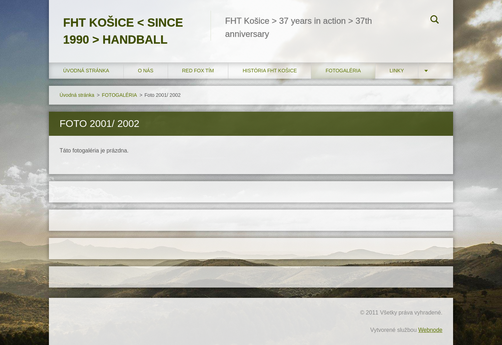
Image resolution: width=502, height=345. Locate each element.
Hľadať (434, 20)
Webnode (430, 330)
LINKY (397, 70)
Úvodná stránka (86, 70)
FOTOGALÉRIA (343, 70)
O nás (146, 70)
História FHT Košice (269, 70)
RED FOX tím (198, 70)
